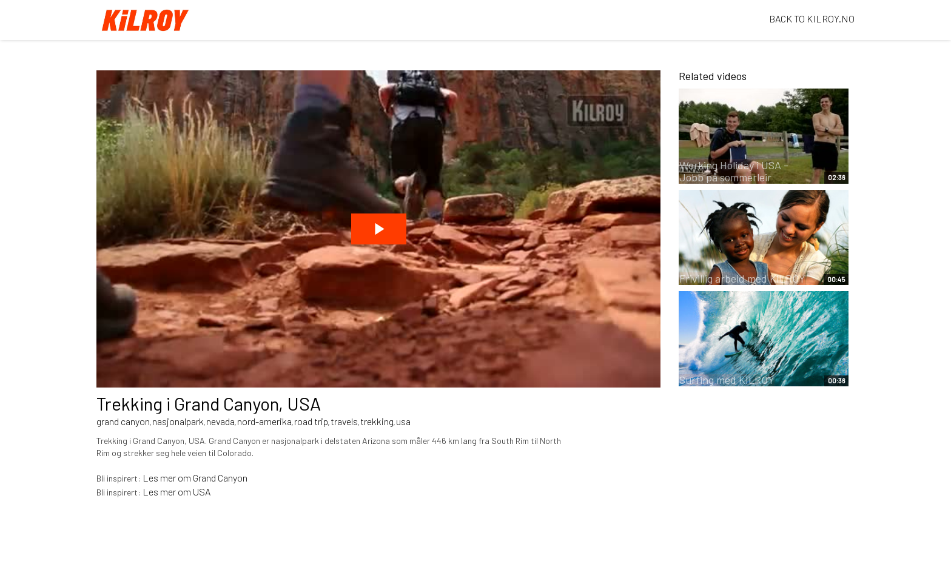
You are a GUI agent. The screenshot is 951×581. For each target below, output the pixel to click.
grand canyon (123, 421)
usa (403, 421)
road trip (311, 421)
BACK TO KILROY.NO (812, 18)
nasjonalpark (178, 421)
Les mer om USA (176, 491)
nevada (220, 421)
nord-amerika (264, 421)
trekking (377, 421)
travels (344, 421)
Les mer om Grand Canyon (195, 477)
